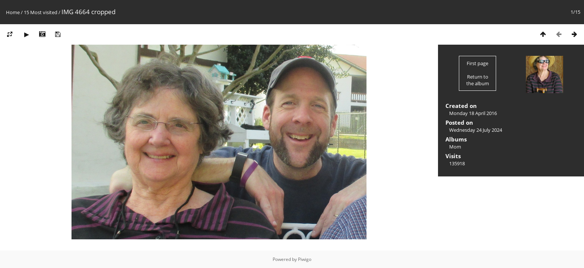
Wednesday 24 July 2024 (475, 130)
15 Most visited (40, 12)
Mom (455, 146)
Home (13, 12)
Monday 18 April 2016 (473, 113)
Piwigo (304, 259)
